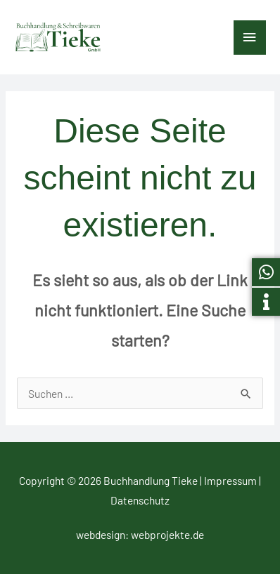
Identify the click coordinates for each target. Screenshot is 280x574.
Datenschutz (140, 500)
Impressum (230, 480)
